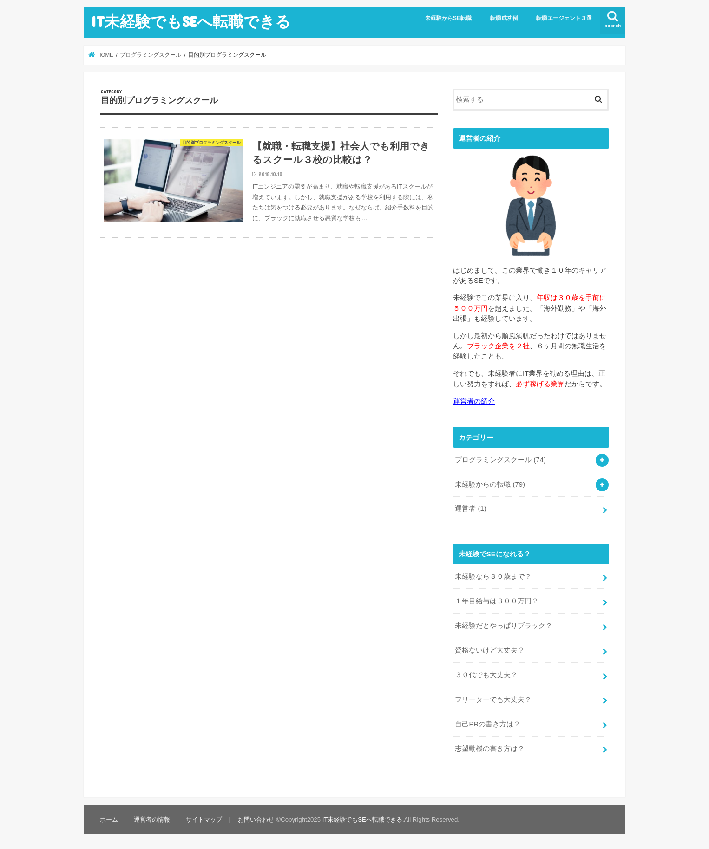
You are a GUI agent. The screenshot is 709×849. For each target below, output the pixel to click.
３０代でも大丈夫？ (486, 675)
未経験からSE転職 (448, 18)
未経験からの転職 (490, 484)
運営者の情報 (152, 819)
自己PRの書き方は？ (487, 724)
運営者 (470, 508)
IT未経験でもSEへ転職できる (191, 21)
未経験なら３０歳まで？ (493, 576)
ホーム (109, 819)
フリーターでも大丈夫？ (493, 699)
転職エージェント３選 (564, 18)
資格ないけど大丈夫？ (490, 650)
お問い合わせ (256, 819)
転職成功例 (504, 18)
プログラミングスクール (500, 460)
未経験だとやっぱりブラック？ (503, 625)
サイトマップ (204, 819)
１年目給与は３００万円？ (496, 601)
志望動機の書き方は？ (490, 748)
